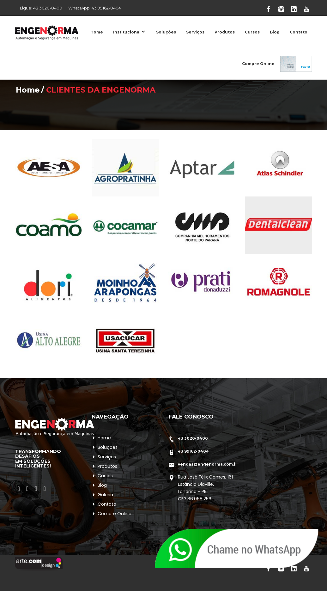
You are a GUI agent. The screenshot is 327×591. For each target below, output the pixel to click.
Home (96, 32)
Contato (298, 32)
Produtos (225, 32)
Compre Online (258, 63)
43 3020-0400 (47, 7)
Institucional (129, 31)
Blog (275, 32)
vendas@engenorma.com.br (208, 464)
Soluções (166, 32)
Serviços (195, 32)
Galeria (105, 494)
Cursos (252, 32)
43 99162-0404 (106, 7)
